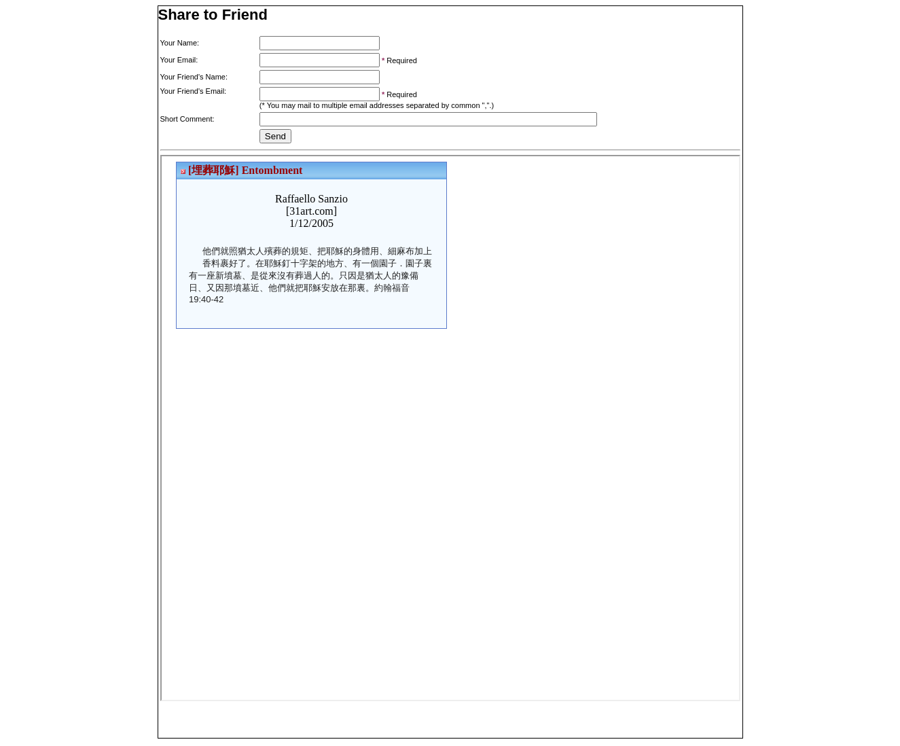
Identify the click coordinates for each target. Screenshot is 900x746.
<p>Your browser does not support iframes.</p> (450, 428)
